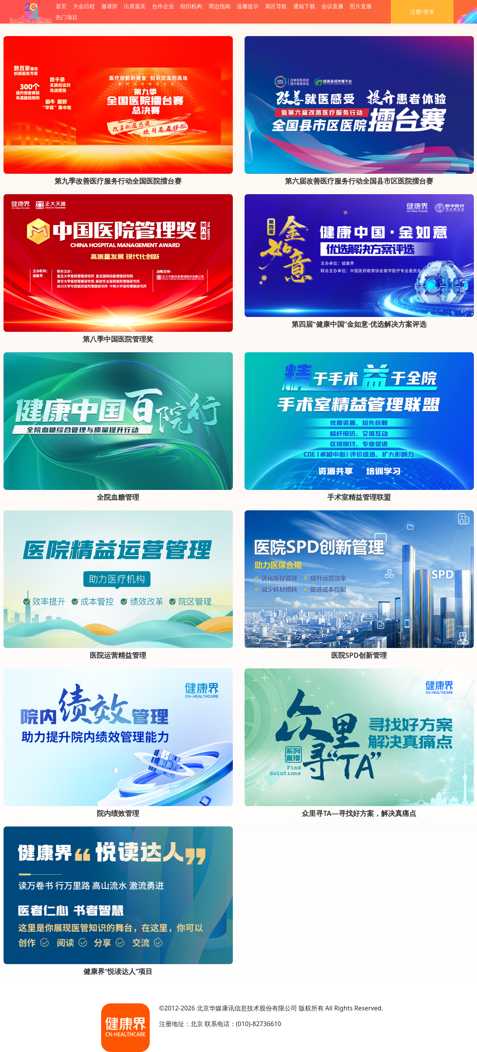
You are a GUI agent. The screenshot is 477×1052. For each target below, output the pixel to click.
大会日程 (84, 6)
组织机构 (191, 6)
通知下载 (304, 6)
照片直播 (361, 6)
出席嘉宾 (135, 6)
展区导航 (276, 6)
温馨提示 (248, 6)
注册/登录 (422, 11)
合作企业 (163, 6)
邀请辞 (109, 6)
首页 (61, 6)
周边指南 (219, 6)
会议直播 (332, 6)
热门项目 (67, 17)
